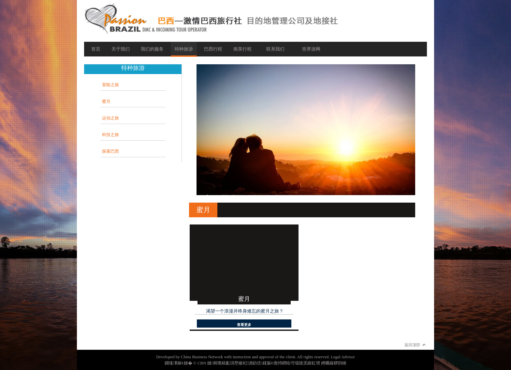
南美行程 (242, 49)
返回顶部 (412, 345)
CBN (201, 363)
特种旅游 (184, 49)
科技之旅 (110, 134)
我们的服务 (152, 49)
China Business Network (202, 356)
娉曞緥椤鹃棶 (333, 363)
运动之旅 (110, 118)
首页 (95, 49)
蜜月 (106, 101)
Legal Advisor (343, 356)
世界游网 (311, 49)
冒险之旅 (110, 84)
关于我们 (120, 49)
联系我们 (275, 49)
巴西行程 (213, 49)
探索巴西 (110, 151)
